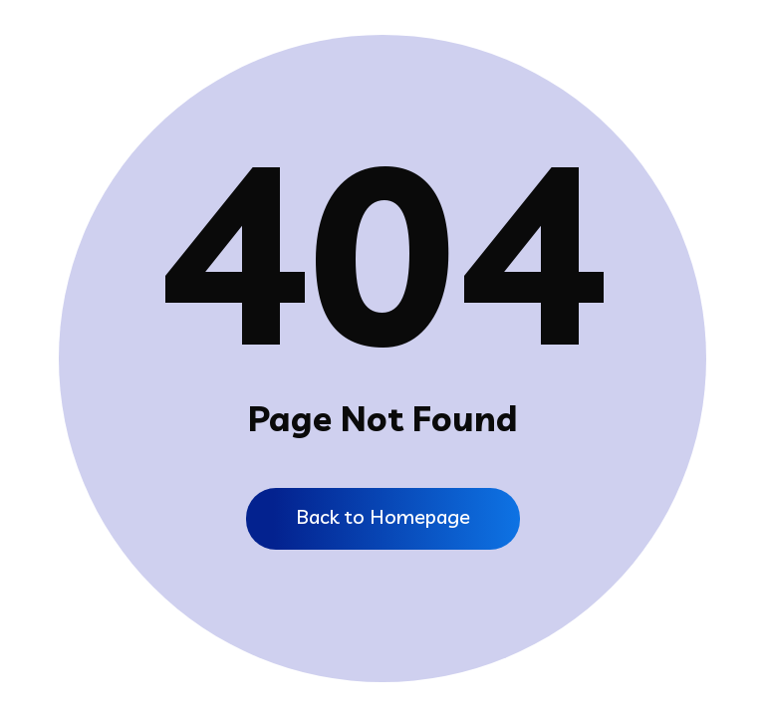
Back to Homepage (383, 516)
